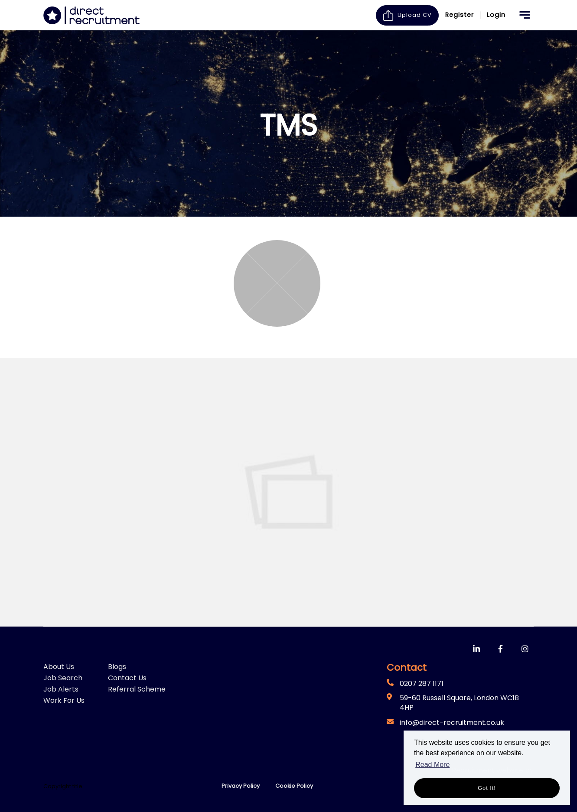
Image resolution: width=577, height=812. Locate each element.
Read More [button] (432, 764)
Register (459, 14)
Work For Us (64, 700)
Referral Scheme (137, 689)
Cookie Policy (294, 785)
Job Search (62, 678)
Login (496, 14)
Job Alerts (60, 689)
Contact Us (127, 678)
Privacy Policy (241, 785)
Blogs (117, 667)
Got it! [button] (487, 788)
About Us (58, 667)
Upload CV (407, 15)
